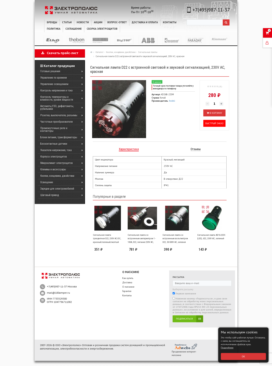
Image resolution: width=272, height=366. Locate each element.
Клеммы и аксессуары (53, 169)
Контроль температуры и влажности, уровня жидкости (56, 98)
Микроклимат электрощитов (56, 163)
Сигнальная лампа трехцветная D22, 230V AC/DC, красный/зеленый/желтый (107, 238)
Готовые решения (50, 71)
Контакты (127, 295)
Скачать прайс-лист (59, 53)
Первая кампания (186, 293)
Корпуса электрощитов (53, 156)
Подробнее (227, 347)
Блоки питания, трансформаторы (58, 137)
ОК (243, 356)
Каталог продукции (57, 66)
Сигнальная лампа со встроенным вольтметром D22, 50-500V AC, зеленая (175, 238)
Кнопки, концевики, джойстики (57, 175)
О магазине (128, 286)
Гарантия (126, 291)
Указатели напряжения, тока (56, 150)
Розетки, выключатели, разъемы (58, 115)
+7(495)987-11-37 (211, 9)
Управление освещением (54, 84)
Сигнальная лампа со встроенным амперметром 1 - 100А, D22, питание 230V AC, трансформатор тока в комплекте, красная (142, 242)
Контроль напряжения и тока (56, 90)
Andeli (172, 100)
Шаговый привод (49, 195)
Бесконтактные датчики (53, 143)
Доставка (127, 282)
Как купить (127, 278)
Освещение (46, 182)
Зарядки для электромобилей (57, 188)
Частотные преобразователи (56, 121)
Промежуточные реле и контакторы (53, 129)
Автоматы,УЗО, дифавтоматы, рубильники (57, 107)
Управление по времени (53, 77)
